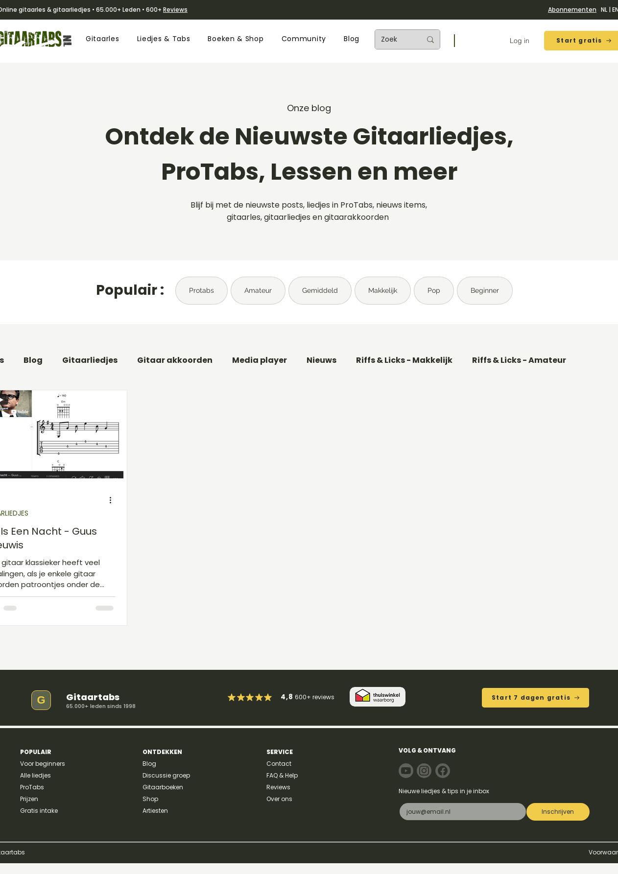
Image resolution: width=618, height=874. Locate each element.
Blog (33, 360)
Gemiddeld (320, 290)
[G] (41, 700)
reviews (323, 697)
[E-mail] (460, 811)
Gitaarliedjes (90, 360)
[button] (102, 39)
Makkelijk (382, 290)
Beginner (485, 290)
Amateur (258, 290)
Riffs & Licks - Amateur (519, 360)
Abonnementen (572, 9)
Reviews (175, 9)
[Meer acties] (113, 500)
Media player (259, 360)
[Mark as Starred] (259, 697)
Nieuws (321, 360)
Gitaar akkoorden (175, 360)
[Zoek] (393, 39)
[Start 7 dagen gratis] (535, 698)
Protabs (201, 290)
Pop (434, 290)
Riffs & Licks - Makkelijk (404, 360)
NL (604, 9)
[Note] (406, 770)
